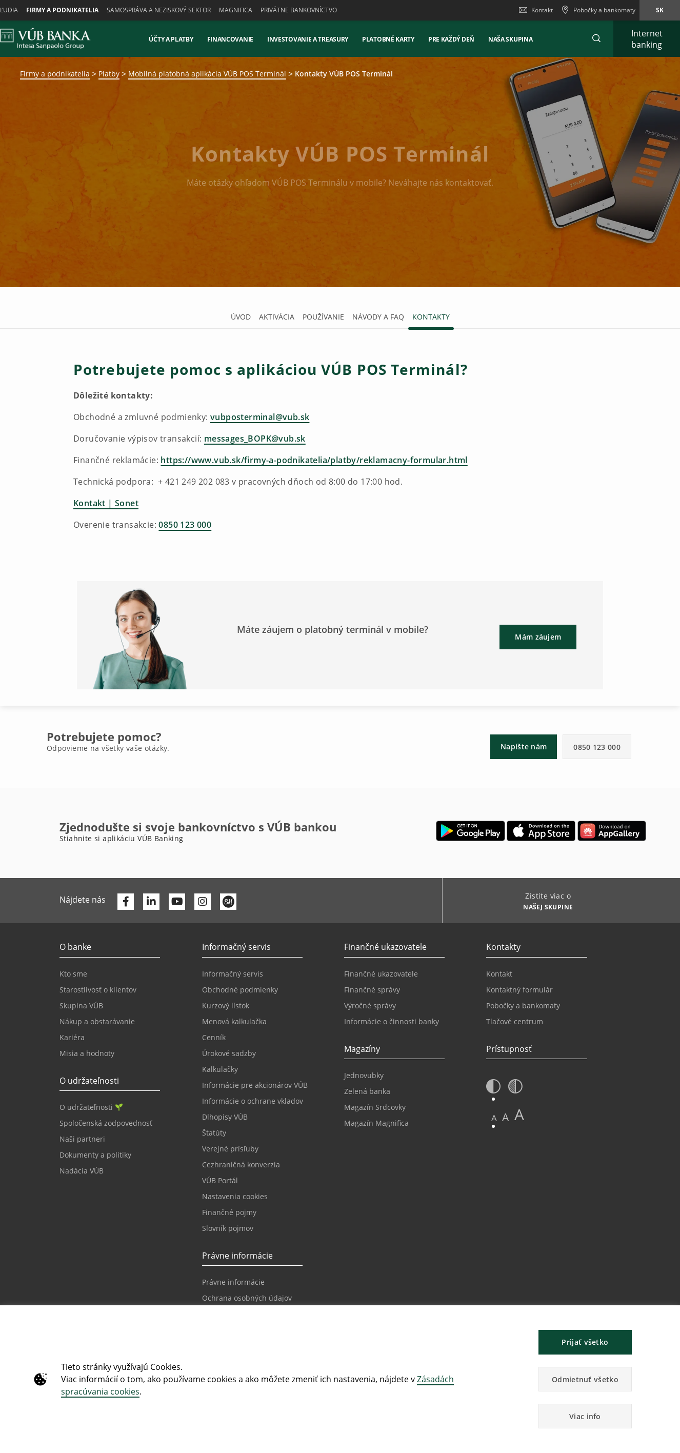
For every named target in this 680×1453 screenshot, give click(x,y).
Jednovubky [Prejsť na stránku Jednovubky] (364, 1075)
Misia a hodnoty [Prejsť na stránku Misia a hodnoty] (86, 1053)
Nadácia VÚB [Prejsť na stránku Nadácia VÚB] (81, 1171)
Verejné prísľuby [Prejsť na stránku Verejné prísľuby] (230, 1148)
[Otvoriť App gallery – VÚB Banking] (611, 831)
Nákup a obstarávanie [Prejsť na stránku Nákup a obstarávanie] (97, 1021)
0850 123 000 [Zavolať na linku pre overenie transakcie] (184, 524)
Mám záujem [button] (538, 637)
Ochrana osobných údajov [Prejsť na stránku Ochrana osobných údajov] (247, 1298)
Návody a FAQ (378, 317)
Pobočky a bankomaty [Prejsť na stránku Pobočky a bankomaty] (523, 1005)
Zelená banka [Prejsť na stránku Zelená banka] (367, 1091)
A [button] (494, 1118)
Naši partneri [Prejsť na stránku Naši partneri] (82, 1139)
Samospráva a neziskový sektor (159, 10)
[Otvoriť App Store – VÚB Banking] (541, 831)
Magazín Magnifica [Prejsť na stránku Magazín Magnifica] (376, 1123)
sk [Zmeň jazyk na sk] (660, 10)
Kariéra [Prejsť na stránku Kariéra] (72, 1037)
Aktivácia (276, 317)
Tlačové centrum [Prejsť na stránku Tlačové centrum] (514, 1021)
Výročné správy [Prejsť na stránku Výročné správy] (370, 1005)
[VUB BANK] (45, 38)
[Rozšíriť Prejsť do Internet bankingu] (646, 39)
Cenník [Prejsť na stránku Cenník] (214, 1037)
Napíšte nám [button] (524, 746)
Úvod (241, 317)
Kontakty (431, 317)
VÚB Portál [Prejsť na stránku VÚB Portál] (220, 1180)
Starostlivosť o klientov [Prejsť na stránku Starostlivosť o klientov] (97, 989)
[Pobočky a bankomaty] (598, 10)
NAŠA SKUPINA (510, 39)
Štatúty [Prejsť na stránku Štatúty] (214, 1133)
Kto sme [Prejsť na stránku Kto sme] (73, 974)
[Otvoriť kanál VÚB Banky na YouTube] (177, 901)
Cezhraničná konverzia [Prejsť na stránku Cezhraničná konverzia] (241, 1164)
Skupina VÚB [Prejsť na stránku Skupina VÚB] (81, 1005)
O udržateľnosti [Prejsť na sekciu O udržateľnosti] (91, 1107)
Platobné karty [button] (388, 39)
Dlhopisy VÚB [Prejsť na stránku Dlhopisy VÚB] (225, 1117)
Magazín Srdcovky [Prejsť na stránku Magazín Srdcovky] (375, 1107)
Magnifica (235, 10)
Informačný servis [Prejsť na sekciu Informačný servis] (232, 974)
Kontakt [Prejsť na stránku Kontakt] (499, 974)
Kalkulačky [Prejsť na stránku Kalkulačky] (220, 1069)
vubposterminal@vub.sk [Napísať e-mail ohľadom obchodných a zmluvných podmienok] (259, 417)
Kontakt (536, 10)
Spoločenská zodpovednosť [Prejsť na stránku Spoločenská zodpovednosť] (105, 1123)
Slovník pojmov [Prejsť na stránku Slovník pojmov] (227, 1228)
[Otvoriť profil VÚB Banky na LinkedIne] (151, 901)
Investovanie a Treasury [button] (307, 39)
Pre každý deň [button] (451, 39)
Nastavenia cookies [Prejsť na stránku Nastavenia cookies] (235, 1196)
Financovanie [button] (230, 39)
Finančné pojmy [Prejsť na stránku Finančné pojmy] (229, 1212)
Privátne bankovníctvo (299, 10)
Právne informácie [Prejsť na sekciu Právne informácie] (233, 1282)
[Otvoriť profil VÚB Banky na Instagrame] (202, 901)
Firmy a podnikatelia (62, 10)
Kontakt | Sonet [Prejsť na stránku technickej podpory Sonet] (105, 503)
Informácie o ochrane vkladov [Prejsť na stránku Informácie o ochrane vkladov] (252, 1101)
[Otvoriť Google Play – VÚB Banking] (470, 831)
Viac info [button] (585, 1416)
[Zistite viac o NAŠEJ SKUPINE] (544, 908)
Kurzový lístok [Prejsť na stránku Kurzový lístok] (225, 1005)
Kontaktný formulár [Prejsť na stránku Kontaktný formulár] (519, 989)
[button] (596, 38)
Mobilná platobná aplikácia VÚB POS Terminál (207, 73)
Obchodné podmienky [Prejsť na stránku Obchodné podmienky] (240, 989)
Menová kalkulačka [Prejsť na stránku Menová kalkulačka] (234, 1021)
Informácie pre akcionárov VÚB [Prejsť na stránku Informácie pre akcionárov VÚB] (255, 1085)
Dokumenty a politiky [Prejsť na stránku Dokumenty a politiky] (95, 1155)
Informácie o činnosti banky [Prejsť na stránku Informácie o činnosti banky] (391, 1021)
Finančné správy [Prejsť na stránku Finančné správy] (372, 989)
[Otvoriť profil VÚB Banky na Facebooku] (125, 901)
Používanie (323, 317)
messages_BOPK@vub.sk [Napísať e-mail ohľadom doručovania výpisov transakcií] (255, 438)
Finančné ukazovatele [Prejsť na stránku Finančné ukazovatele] (381, 974)
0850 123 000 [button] (597, 747)
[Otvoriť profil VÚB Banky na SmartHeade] (228, 901)
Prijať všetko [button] (585, 1342)
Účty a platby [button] (171, 39)
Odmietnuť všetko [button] (585, 1379)
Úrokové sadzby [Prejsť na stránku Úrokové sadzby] (229, 1053)
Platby (108, 73)
